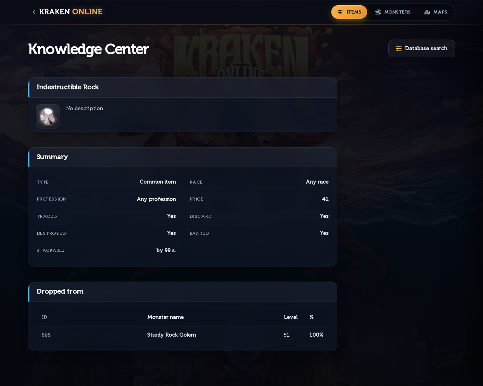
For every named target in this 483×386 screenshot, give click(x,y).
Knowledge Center (88, 49)
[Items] (349, 12)
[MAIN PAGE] (68, 12)
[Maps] (436, 12)
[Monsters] (393, 12)
